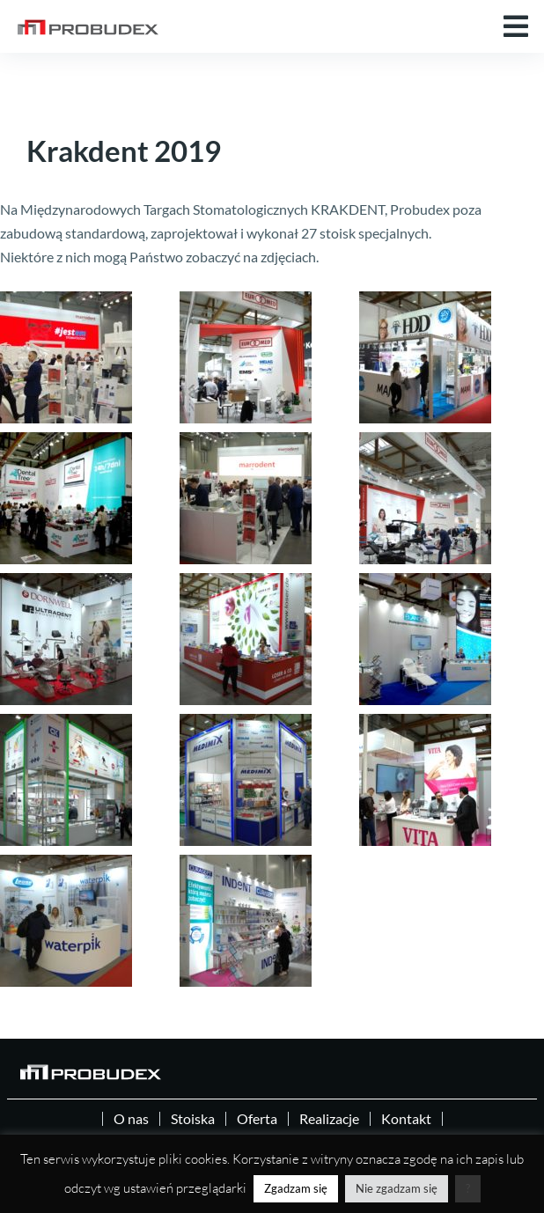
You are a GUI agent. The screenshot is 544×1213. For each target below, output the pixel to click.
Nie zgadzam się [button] (396, 1188)
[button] (515, 26)
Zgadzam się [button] (295, 1188)
